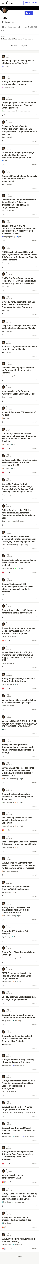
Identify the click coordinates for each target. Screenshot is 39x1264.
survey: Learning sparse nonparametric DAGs (13, 1176)
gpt (8, 310)
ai (16, 568)
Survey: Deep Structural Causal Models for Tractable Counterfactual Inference (18, 1130)
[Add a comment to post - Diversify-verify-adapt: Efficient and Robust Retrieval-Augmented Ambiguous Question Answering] (3, 314)
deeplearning (6, 892)
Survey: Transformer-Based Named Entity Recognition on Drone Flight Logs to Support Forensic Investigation (18, 1085)
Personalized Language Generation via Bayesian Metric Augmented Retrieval (18, 370)
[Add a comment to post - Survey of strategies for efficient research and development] (3, 91)
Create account (31, 3)
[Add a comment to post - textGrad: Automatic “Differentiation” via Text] (3, 422)
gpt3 (8, 287)
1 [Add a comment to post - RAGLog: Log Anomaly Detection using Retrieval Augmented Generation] (9, 830)
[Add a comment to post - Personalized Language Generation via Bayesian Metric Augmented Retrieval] (3, 380)
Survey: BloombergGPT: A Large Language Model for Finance (17, 1108)
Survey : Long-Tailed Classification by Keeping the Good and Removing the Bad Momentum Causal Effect (19, 1196)
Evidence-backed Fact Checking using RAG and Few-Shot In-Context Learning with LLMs (19, 462)
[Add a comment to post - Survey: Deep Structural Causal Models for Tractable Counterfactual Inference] (3, 1140)
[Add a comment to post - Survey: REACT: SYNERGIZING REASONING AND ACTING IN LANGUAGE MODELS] (3, 919)
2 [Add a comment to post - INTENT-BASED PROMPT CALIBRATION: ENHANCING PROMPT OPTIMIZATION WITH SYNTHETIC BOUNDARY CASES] (3, 241)
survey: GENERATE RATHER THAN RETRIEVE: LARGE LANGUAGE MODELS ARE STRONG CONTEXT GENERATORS (18, 772)
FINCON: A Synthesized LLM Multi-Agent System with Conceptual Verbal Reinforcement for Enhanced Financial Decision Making (19, 256)
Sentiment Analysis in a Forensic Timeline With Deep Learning (17, 887)
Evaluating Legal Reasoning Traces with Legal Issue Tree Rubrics (18, 61)
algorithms (6, 111)
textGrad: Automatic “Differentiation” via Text (19, 413)
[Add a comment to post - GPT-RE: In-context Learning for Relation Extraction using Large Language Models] (3, 985)
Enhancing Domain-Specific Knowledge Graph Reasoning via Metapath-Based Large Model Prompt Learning (19, 130)
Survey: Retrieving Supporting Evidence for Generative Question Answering (17, 796)
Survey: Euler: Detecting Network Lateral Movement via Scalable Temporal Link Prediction (17, 1038)
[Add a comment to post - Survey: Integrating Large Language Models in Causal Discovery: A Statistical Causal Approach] (4, 641)
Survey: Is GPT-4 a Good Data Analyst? (15, 932)
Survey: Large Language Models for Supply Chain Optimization (18, 679)
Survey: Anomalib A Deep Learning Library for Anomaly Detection (18, 1060)
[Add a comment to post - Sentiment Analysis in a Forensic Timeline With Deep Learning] (3, 896)
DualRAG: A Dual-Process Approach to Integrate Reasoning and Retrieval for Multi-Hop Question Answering (19, 281)
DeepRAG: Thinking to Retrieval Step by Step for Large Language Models (19, 326)
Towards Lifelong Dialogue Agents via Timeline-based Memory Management (19, 178)
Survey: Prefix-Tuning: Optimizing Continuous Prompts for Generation (18, 1016)
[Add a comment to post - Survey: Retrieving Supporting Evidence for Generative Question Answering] (3, 806)
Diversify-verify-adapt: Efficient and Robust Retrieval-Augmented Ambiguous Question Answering (18, 304)
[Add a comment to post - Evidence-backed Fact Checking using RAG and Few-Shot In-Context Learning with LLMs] (4, 472)
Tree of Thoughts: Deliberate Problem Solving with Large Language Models (19, 843)
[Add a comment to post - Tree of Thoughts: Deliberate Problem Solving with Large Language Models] (3, 851)
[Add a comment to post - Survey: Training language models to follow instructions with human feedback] (4, 572)
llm (3, 66)
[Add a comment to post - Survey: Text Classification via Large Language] (3, 962)
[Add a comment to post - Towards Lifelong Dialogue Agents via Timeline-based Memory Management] (3, 188)
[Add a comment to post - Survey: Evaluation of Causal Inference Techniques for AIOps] (5, 1227)
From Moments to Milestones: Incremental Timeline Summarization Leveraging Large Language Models (19, 539)
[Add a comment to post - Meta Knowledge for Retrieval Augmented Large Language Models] (3, 401)
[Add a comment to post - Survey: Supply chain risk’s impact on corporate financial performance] (3, 617)
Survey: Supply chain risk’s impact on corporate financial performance (19, 611)
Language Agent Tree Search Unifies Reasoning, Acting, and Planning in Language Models (19, 105)
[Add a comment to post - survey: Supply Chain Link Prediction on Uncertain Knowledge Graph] (3, 709)
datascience (6, 595)
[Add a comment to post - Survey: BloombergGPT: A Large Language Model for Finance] (3, 1116)
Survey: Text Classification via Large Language (19, 953)
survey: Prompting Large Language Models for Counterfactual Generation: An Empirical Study (18, 155)
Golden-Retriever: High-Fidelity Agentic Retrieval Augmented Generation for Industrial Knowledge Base (18, 514)
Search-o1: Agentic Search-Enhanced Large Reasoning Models (19, 347)
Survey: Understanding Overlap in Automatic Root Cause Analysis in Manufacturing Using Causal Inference (17, 1155)
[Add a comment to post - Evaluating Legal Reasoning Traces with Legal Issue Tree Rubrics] (3, 70)
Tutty (7, 55)
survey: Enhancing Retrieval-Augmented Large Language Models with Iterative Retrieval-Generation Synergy (18, 748)
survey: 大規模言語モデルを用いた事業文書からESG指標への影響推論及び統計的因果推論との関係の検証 (19, 723)
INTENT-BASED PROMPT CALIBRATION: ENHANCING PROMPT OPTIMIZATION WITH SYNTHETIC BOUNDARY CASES (19, 230)
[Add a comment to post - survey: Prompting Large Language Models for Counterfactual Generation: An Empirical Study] (3, 164)
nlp (7, 66)
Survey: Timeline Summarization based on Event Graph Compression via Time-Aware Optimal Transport (18, 865)
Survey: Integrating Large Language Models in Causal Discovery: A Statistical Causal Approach (18, 631)
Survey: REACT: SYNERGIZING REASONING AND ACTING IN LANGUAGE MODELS (16, 910)
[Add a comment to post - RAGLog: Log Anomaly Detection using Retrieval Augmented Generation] (4, 830)
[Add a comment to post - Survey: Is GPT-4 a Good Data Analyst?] (3, 940)
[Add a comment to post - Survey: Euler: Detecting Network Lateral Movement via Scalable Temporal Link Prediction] (3, 1048)
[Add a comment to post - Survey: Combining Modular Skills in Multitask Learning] (5, 1249)
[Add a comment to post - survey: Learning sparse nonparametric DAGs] (5, 1182)
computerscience (8, 87)
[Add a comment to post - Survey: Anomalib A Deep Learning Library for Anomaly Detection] (3, 1069)
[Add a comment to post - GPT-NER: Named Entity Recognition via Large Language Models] (3, 1003)
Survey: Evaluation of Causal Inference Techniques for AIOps (16, 1218)
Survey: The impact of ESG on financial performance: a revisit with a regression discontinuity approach (18, 588)
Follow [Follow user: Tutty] (28, 13)
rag (3, 137)
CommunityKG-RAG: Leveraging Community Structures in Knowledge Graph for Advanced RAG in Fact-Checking (19, 437)
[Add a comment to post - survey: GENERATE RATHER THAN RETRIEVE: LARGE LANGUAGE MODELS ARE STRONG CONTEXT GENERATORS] (3, 782)
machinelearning (24, 111)
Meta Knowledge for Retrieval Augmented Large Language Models (18, 392)
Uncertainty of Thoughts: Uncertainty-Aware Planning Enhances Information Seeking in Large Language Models (19, 203)
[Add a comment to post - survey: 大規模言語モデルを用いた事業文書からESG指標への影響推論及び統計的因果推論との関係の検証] (3, 733)
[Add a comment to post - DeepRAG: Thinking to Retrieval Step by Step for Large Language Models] (3, 335)
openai (14, 111)
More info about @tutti (19, 46)
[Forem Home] (11, 3)
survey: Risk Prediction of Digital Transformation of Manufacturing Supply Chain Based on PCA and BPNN (17, 656)
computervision (18, 1065)
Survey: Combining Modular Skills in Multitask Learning (18, 1240)
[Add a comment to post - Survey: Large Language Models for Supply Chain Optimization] (4, 688)
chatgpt (9, 352)
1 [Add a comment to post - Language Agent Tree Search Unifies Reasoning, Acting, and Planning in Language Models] (3, 115)
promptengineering (8, 237)
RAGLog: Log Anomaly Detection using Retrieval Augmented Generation (17, 820)
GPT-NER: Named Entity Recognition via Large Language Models (19, 998)
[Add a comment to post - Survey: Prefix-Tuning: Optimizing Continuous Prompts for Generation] (3, 1024)
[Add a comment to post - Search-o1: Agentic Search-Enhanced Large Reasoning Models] (3, 356)
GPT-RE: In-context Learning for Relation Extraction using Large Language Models (16, 976)
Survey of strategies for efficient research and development (17, 82)
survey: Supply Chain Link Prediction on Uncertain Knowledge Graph (19, 701)
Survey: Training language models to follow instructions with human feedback (19, 562)
